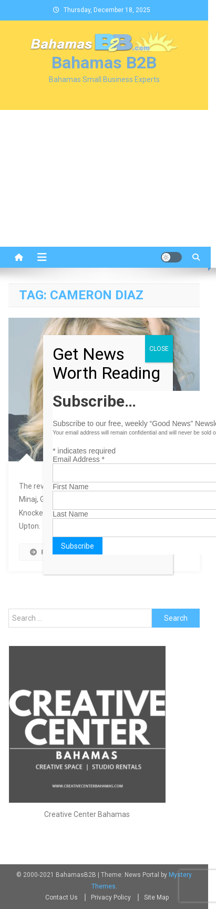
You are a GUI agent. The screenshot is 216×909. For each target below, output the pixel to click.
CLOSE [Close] (159, 348)
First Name (70, 486)
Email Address (79, 459)
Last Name (70, 514)
